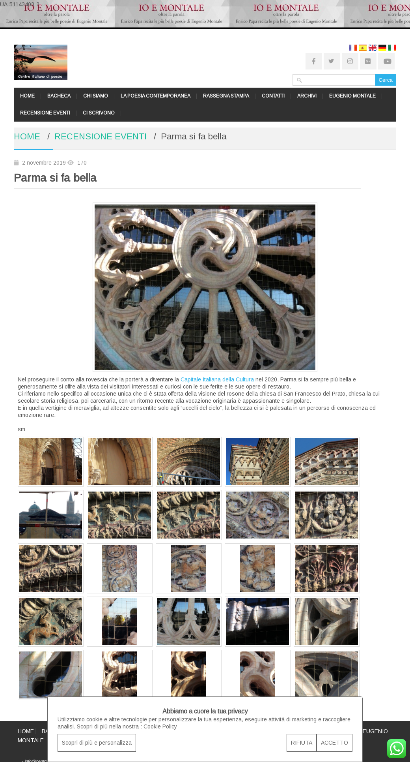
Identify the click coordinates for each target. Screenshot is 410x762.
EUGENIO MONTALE (352, 96)
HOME (27, 96)
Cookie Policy (160, 726)
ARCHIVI (307, 96)
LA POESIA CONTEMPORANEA (155, 96)
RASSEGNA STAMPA (226, 96)
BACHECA (59, 96)
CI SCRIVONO (99, 113)
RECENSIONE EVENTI (45, 113)
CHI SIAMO (95, 96)
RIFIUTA (301, 742)
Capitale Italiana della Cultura (217, 379)
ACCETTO (334, 742)
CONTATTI (273, 96)
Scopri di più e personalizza (97, 742)
